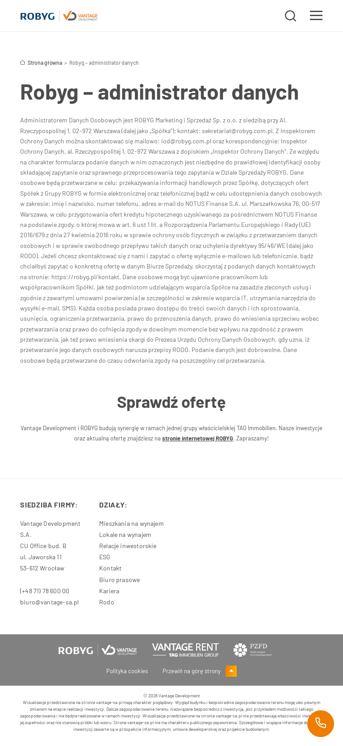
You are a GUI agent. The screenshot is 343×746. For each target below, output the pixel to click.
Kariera (109, 591)
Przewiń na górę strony (200, 671)
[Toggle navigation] (316, 17)
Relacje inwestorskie (128, 545)
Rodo (106, 602)
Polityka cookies (127, 671)
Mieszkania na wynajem (131, 523)
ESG (105, 557)
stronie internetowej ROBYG (197, 438)
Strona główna (41, 62)
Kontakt (110, 568)
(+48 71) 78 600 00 (44, 591)
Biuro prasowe (119, 579)
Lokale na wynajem (125, 534)
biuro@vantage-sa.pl (49, 602)
